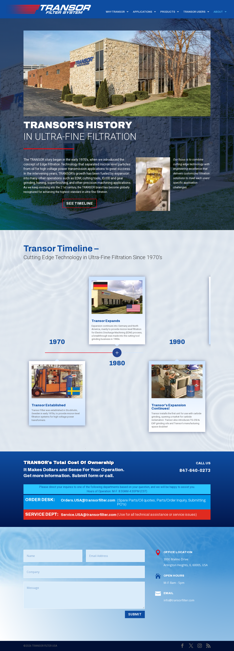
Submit (135, 614)
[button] (217, 353)
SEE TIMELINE (79, 203)
